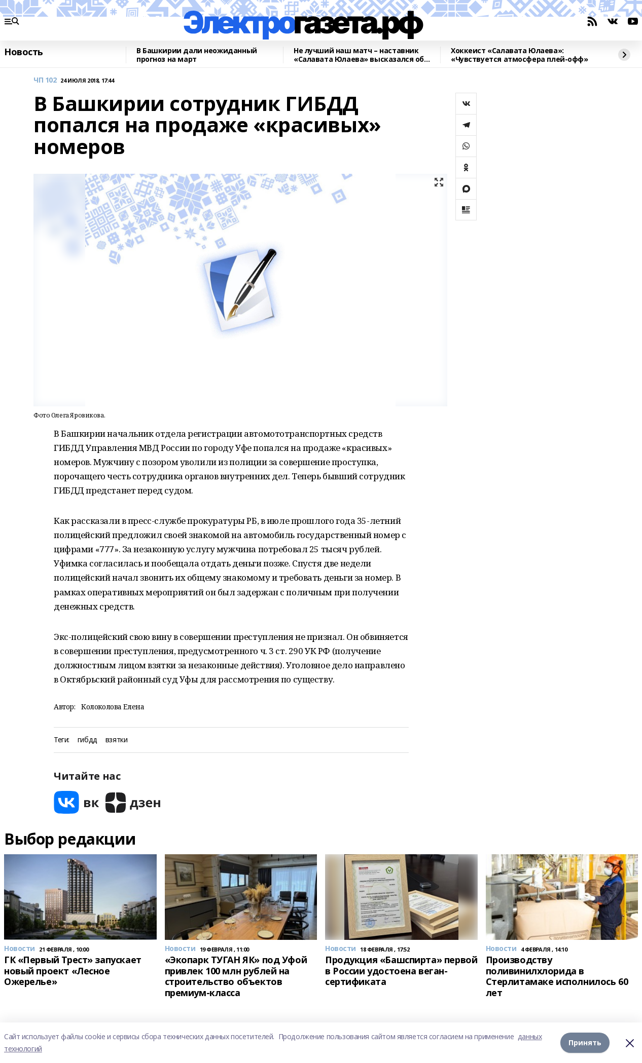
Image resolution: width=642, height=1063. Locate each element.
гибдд (87, 740)
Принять (584, 1042)
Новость (23, 52)
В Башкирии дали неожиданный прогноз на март (196, 55)
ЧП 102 (44, 80)
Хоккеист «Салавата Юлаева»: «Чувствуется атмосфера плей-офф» (519, 55)
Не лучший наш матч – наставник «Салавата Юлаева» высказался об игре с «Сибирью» (359, 55)
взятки (116, 740)
